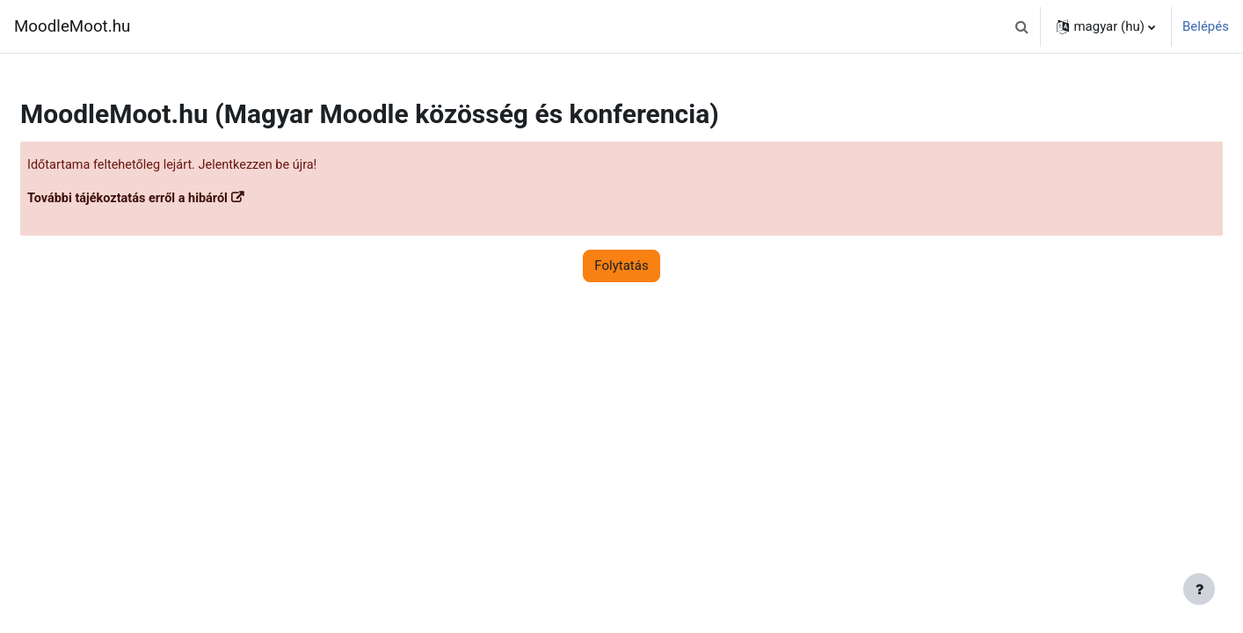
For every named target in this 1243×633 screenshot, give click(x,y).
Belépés (1205, 26)
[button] (1021, 26)
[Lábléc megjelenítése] (1199, 589)
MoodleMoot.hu (72, 26)
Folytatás (621, 267)
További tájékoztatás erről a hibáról (173, 199)
